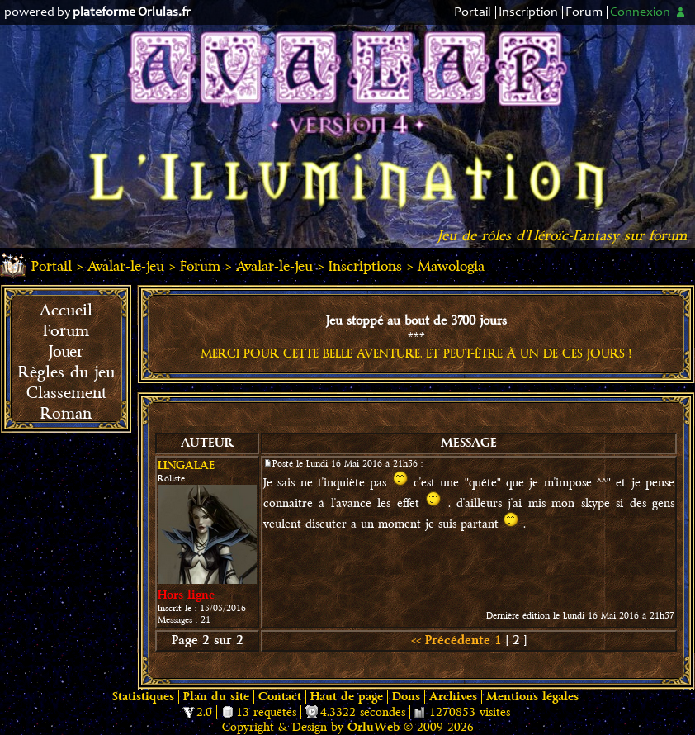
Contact (279, 697)
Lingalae (186, 465)
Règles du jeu (66, 372)
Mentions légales (532, 697)
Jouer (66, 352)
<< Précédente (450, 640)
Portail (472, 12)
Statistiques (143, 697)
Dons (406, 697)
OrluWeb (374, 727)
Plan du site (216, 697)
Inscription (528, 12)
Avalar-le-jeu (125, 266)
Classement (66, 393)
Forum (584, 12)
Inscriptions (365, 266)
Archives (453, 697)
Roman (66, 414)
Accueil (66, 310)
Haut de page (346, 697)
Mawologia (451, 266)
